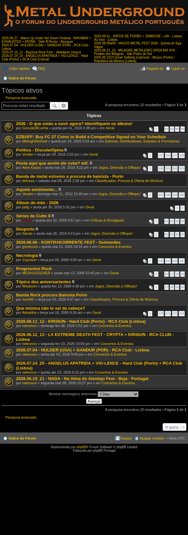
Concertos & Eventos (114, 247)
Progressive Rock (34, 268)
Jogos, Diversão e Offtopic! (120, 167)
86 (182, 129)
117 (175, 155)
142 (175, 260)
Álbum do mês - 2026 (37, 202)
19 (182, 274)
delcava (28, 181)
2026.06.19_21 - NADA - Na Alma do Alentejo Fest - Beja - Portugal (82, 378)
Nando (27, 233)
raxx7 (26, 220)
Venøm (27, 194)
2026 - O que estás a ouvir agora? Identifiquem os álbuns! (74, 123)
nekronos (29, 326)
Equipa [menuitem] (126, 438)
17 (172, 274)
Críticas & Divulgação (107, 220)
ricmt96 (28, 299)
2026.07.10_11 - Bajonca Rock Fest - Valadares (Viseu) (41, 52)
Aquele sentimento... (37, 189)
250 (181, 194)
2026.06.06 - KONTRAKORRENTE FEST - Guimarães (68, 242)
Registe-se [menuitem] (154, 68)
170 (160, 313)
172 (175, 313)
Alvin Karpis (31, 167)
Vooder (27, 154)
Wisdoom (29, 286)
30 (182, 287)
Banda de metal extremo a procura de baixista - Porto (69, 176)
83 (166, 129)
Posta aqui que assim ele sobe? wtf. (52, 163)
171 (168, 313)
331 (168, 168)
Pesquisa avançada (20, 98)
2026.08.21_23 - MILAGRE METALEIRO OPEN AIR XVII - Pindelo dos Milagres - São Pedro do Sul (135, 52)
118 (181, 155)
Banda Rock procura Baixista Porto (51, 295)
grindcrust (30, 247)
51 (172, 234)
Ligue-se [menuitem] (178, 68)
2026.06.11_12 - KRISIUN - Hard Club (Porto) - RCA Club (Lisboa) (81, 321)
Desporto (25, 229)
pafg (25, 207)
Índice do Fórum (22, 78)
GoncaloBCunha (35, 128)
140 (160, 260)
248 (168, 194)
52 (177, 234)
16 (166, 274)
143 (181, 260)
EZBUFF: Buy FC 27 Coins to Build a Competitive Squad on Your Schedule (91, 136)
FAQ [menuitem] (41, 68)
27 (166, 287)
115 (160, 155)
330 (160, 168)
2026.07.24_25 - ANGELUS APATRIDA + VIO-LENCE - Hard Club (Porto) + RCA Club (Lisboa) (45, 57)
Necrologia (27, 255)
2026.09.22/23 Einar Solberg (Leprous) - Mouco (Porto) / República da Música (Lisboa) (134, 59)
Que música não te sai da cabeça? (50, 308)
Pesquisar (54, 106)
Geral (110, 128)
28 (172, 287)
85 (177, 129)
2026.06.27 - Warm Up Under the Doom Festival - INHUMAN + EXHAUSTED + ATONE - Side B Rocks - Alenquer (46, 39)
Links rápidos (19, 68)
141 (168, 260)
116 (168, 155)
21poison (29, 260)
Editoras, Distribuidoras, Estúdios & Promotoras (142, 141)
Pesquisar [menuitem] (182, 78)
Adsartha (29, 312)
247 (160, 194)
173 (181, 313)
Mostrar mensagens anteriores (94, 394)
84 (172, 129)
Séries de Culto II (33, 215)
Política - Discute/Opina (39, 150)
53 (182, 234)
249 (175, 194)
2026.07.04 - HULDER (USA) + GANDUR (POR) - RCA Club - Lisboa (82, 350)
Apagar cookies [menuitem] (152, 438)
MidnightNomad (34, 141)
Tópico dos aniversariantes (43, 281)
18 (177, 274)
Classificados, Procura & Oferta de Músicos (129, 181)
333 (181, 168)
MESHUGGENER (36, 273)
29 (177, 287)
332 (175, 168)
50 (166, 234)
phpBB (81, 447)
